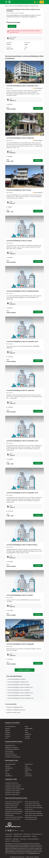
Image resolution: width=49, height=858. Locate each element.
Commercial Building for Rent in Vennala (19, 595)
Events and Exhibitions (33, 839)
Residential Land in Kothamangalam (14, 811)
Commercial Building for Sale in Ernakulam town (20, 687)
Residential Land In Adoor (31, 817)
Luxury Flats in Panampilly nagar (12, 757)
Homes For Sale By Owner (11, 805)
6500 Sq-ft (12, 557)
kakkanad (27, 768)
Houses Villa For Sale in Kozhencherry (34, 815)
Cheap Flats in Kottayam (11, 755)
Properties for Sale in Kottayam (12, 787)
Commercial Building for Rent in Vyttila (19, 241)
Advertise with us (15, 841)
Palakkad (7, 734)
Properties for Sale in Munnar (12, 794)
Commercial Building (18, 6)
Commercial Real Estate (31, 819)
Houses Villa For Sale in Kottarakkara (34, 813)
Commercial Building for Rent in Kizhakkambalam (22, 291)
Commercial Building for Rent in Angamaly (20, 390)
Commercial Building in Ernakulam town (18, 682)
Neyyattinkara (8, 775)
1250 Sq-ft (12, 606)
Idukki (26, 730)
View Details (38, 108)
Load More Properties (24, 670)
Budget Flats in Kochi (10, 745)
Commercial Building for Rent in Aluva (18, 190)
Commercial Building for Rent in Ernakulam (19, 690)
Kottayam (7, 730)
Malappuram (28, 734)
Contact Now (12, 26)
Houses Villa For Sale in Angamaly (13, 809)
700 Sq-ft (12, 455)
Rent (10, 6)
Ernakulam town (29, 764)
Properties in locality (13, 712)
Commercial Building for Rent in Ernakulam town (22, 86)
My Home (7, 841)
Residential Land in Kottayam (12, 804)
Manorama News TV (37, 834)
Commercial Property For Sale (12, 819)
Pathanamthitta (28, 728)
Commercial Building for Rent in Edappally (20, 644)
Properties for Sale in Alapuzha (12, 792)
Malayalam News (18, 834)
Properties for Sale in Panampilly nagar (14, 789)
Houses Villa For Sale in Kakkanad (33, 805)
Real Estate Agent (9, 815)
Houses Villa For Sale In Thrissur (32, 804)
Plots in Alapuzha (9, 751)
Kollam (26, 726)
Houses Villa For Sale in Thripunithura (34, 807)
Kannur (7, 738)
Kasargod (27, 738)
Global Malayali (26, 836)
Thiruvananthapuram (10, 726)
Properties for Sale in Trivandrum (13, 785)
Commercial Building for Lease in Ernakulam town (21, 698)
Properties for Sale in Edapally (12, 790)
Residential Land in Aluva (11, 807)
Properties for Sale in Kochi (11, 783)
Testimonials (23, 839)
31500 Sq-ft (13, 100)
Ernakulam (26, 6)
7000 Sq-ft (13, 253)
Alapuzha (7, 728)
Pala (6, 772)
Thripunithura (28, 774)
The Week (34, 836)
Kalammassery (28, 770)
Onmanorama (27, 834)
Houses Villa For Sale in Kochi (32, 802)
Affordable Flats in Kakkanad (12, 749)
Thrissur (27, 732)
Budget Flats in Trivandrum (11, 747)
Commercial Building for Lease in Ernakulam (19, 695)
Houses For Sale (29, 809)
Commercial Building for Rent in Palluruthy (20, 138)
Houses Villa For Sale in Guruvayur (33, 811)
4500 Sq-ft (13, 403)
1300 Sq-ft (12, 203)
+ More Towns (28, 775)
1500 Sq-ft (12, 353)
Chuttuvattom (8, 836)
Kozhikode (7, 736)
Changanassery (9, 768)
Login (41, 2)
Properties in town (15, 710)
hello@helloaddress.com (34, 853)
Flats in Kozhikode (9, 753)
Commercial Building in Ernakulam (17, 679)
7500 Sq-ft (12, 304)
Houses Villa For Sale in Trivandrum (13, 802)
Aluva (26, 766)
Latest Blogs (16, 839)
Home (6, 6)
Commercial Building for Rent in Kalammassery (21, 545)
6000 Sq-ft (13, 152)
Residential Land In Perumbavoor (13, 813)
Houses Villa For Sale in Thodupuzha (14, 817)
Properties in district (14, 707)
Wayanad (27, 736)
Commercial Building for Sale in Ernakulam (19, 684)
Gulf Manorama (17, 836)
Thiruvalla (7, 774)
